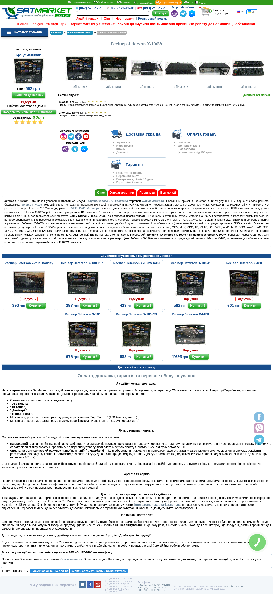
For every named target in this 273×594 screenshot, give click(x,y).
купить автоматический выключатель (98, 570)
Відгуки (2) (168, 192)
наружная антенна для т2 (50, 570)
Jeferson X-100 (32, 204)
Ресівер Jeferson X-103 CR (136, 314)
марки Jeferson (153, 201)
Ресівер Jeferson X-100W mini (136, 263)
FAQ (188, 2)
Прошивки (147, 192)
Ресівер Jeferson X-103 (83, 314)
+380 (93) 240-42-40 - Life (151, 590)
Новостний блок (143, 2)
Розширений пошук (152, 18)
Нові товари (125, 18)
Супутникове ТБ (113, 591)
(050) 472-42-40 (122, 8)
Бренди (200, 2)
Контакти (124, 2)
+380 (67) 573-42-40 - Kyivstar (154, 585)
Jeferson (34, 55)
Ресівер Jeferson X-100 (244, 263)
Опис (101, 192)
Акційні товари (87, 18)
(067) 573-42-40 (91, 8)
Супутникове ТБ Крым (117, 583)
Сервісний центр (103, 2)
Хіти (107, 18)
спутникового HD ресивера (108, 201)
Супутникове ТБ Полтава (118, 578)
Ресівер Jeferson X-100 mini (82, 263)
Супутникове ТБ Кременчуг (119, 586)
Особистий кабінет (79, 2)
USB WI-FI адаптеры (85, 208)
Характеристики (122, 192)
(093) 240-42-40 (155, 8)
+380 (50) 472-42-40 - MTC (152, 587)
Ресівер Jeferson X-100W (190, 263)
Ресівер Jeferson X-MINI (190, 314)
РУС (241, 11)
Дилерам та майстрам (168, 2)
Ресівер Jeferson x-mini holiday (28, 263)
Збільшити (80, 71)
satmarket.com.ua (233, 586)
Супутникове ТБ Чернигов (119, 581)
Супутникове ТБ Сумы (117, 588)
